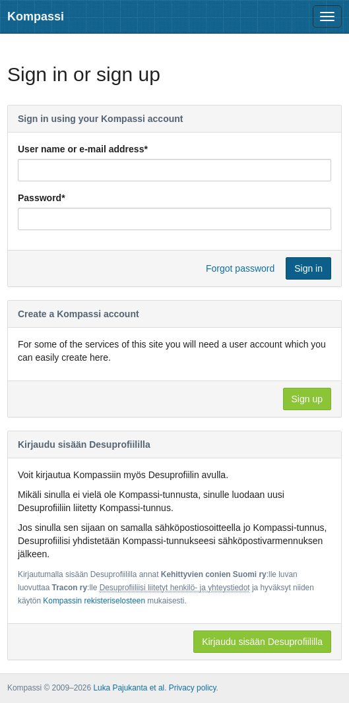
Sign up (307, 399)
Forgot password (240, 268)
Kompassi (35, 16)
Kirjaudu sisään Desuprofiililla (262, 641)
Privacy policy (192, 687)
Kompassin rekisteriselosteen (94, 600)
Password (41, 198)
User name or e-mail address (83, 149)
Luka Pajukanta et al (128, 687)
